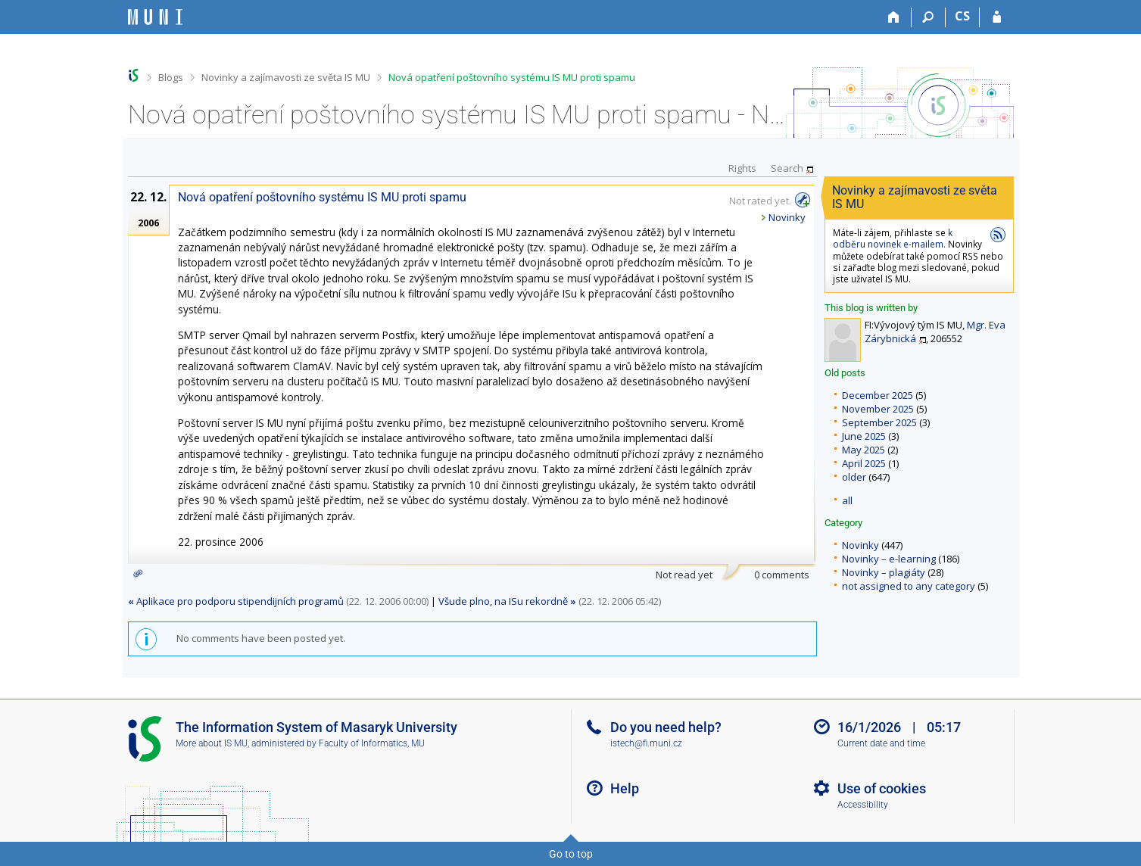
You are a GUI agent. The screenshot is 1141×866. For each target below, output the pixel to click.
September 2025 (879, 422)
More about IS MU (212, 743)
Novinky (860, 545)
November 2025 (878, 409)
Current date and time (881, 743)
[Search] (929, 17)
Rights (742, 168)
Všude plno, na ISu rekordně (507, 601)
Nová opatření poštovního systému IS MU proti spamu (511, 77)
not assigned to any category (908, 586)
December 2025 (877, 395)
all (847, 500)
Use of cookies (881, 788)
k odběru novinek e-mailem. (892, 238)
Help (624, 788)
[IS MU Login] (997, 17)
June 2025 (864, 436)
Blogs (170, 77)
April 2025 (864, 463)
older (854, 477)
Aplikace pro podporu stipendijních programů (236, 601)
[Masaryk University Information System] (155, 17)
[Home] (895, 17)
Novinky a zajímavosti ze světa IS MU (285, 77)
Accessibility (862, 804)
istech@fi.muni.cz (646, 743)
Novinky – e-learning (889, 558)
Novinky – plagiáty (883, 572)
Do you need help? (666, 727)
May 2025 (863, 449)
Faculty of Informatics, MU (372, 743)
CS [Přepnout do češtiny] (962, 16)
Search (787, 168)
